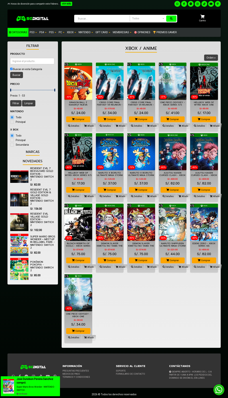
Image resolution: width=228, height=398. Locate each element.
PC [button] (61, 32)
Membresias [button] (122, 32)
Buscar (17, 75)
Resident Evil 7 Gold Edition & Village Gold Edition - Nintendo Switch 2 (42, 197)
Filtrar (16, 103)
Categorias (18, 32)
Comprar (78, 119)
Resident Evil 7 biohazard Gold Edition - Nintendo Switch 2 (42, 174)
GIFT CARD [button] (103, 32)
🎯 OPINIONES (142, 32)
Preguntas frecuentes (76, 371)
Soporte (121, 371)
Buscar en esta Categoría (27, 69)
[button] (202, 18)
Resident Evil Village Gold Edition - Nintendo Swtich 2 (42, 219)
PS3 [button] (33, 32)
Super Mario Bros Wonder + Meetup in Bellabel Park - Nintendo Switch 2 (42, 242)
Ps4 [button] (42, 32)
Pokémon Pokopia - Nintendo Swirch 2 (42, 266)
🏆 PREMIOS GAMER (165, 32)
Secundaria (22, 144)
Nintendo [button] (86, 32)
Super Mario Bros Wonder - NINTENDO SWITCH (36, 388)
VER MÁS (66, 4)
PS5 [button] (52, 32)
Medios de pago (71, 374)
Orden (211, 57)
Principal (21, 121)
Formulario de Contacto (130, 374)
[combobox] (148, 18)
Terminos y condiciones (76, 377)
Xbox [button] (71, 32)
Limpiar (28, 103)
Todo (19, 117)
